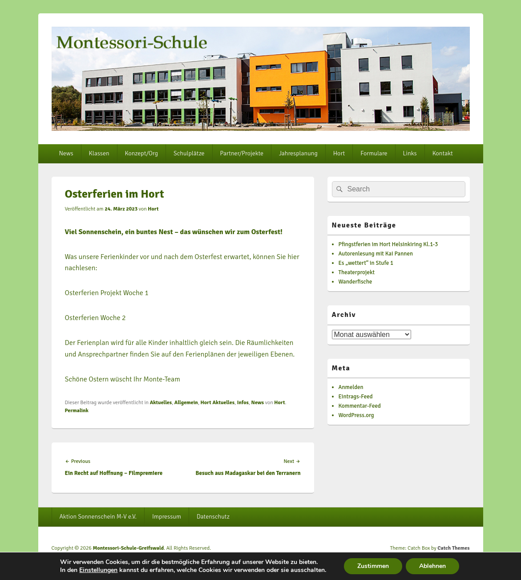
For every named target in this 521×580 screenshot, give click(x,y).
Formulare (373, 153)
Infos (243, 402)
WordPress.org (356, 415)
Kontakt (442, 153)
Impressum (166, 516)
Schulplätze (189, 153)
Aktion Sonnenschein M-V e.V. (98, 516)
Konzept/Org (141, 153)
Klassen (99, 153)
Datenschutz (213, 516)
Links (410, 153)
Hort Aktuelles (217, 402)
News (66, 153)
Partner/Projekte (242, 153)
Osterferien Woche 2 (95, 317)
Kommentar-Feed (360, 406)
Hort (339, 153)
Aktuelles (161, 402)
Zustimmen (373, 566)
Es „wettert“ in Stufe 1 (366, 263)
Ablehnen (432, 566)
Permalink (77, 410)
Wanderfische (355, 281)
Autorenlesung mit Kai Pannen (376, 253)
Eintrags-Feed (356, 396)
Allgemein (186, 402)
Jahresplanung (298, 153)
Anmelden (351, 387)
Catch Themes (453, 548)
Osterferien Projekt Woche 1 (107, 292)
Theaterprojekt (357, 272)
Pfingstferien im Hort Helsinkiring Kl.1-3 (388, 244)
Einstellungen (98, 570)
